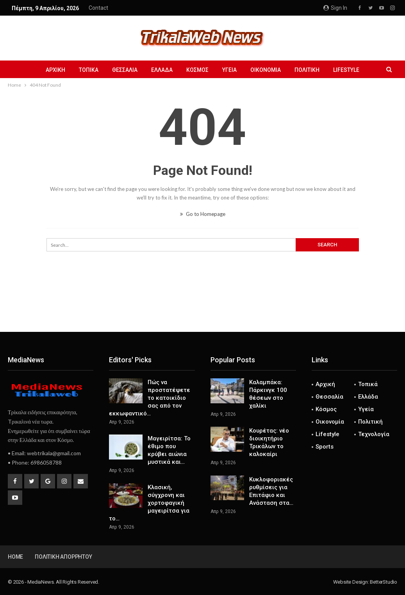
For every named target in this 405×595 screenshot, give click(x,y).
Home (15, 557)
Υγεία (229, 70)
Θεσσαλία (124, 70)
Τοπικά (88, 70)
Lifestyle (346, 70)
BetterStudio (383, 582)
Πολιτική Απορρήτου (63, 557)
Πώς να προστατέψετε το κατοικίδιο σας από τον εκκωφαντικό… (149, 398)
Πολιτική (306, 70)
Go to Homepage (202, 214)
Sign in (335, 8)
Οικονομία (265, 70)
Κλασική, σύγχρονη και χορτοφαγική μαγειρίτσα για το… (149, 503)
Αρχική (55, 70)
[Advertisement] (203, 306)
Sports (325, 446)
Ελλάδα (162, 70)
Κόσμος (197, 70)
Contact (98, 8)
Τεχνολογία (373, 434)
